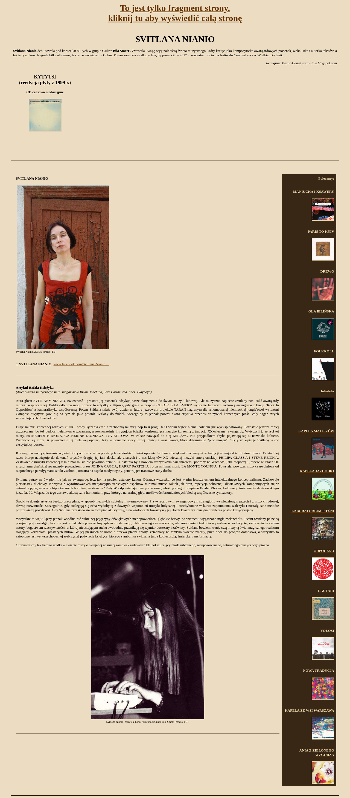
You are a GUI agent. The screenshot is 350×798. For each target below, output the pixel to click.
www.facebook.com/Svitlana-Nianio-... (81, 364)
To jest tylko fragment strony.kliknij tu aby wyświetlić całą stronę (175, 13)
